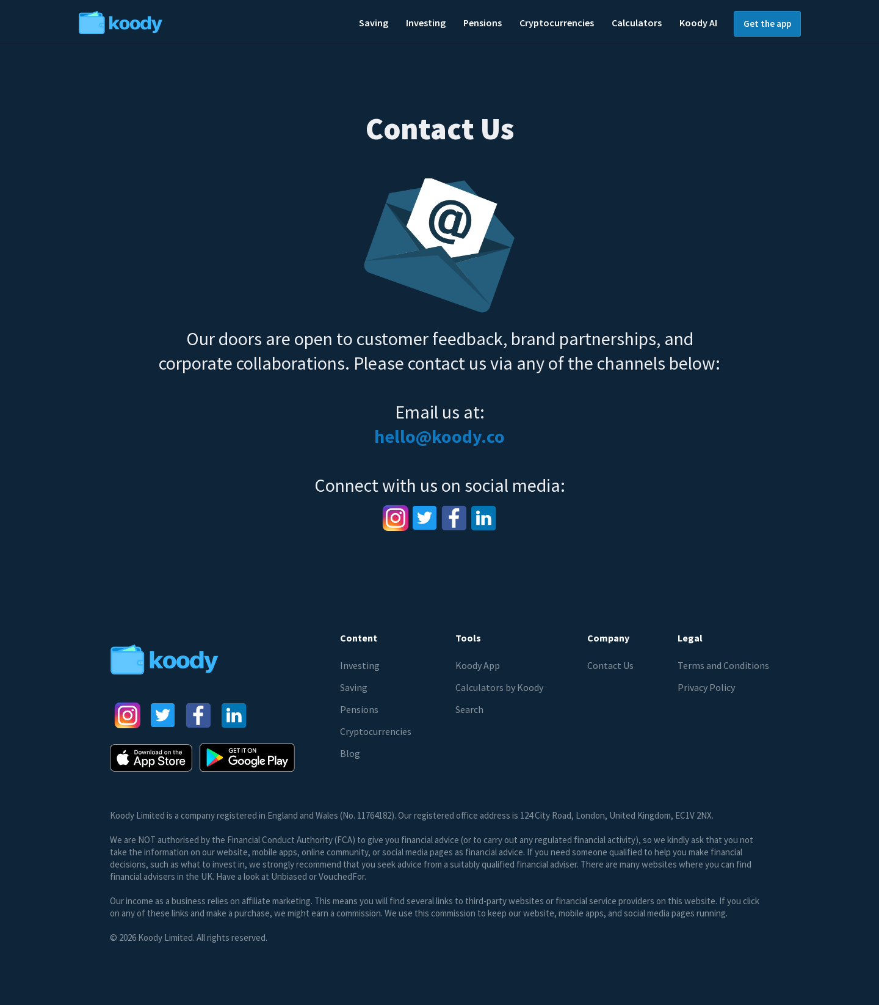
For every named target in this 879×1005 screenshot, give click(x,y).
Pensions (359, 709)
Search (469, 709)
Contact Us (610, 665)
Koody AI (698, 22)
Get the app (767, 23)
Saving (353, 687)
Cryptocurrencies (375, 731)
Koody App (477, 665)
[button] (373, 23)
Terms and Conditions (723, 665)
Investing (360, 665)
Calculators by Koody (499, 687)
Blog (350, 753)
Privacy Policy (706, 687)
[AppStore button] (151, 757)
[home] (157, 21)
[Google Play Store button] (247, 757)
